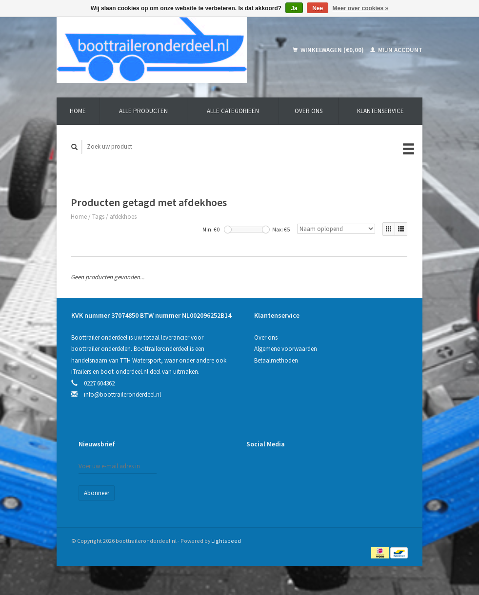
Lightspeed (226, 540)
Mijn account (396, 50)
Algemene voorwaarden (285, 349)
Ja (294, 8)
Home (78, 111)
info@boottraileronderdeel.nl (122, 394)
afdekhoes (123, 216)
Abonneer (96, 493)
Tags (98, 216)
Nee (317, 8)
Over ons (308, 111)
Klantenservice (380, 111)
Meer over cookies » (361, 8)
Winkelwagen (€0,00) (329, 50)
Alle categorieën (233, 111)
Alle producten (143, 111)
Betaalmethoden (276, 360)
